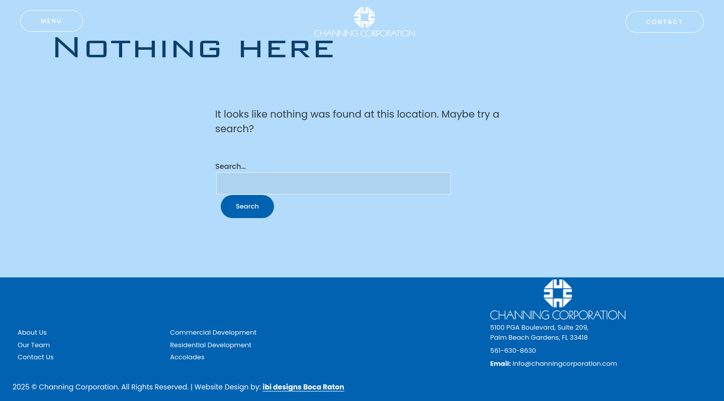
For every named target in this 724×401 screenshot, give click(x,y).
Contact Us (36, 357)
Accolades (187, 357)
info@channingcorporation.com (564, 363)
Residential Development (210, 345)
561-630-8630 (513, 350)
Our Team (34, 345)
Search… (230, 166)
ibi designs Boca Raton (303, 387)
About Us (32, 332)
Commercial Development (213, 332)
